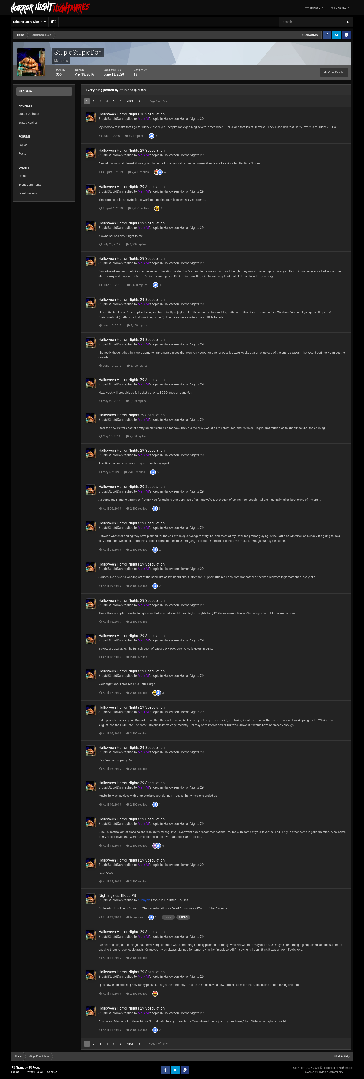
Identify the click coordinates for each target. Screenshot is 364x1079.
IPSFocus (34, 1067)
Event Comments (29, 184)
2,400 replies (138, 172)
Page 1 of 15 (158, 101)
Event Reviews (28, 193)
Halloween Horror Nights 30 (184, 119)
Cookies (52, 1072)
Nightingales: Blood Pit (117, 895)
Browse (315, 7)
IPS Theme (17, 1067)
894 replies (134, 136)
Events (22, 176)
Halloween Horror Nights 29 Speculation (131, 150)
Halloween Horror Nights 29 (184, 155)
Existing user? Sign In (29, 22)
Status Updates (28, 113)
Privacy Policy (34, 1072)
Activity (341, 7)
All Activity (25, 91)
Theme (16, 1072)
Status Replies (28, 122)
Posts (22, 153)
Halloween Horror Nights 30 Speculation (131, 114)
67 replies (134, 917)
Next (130, 101)
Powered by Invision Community (323, 1072)
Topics (22, 145)
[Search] (297, 22)
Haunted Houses (176, 900)
